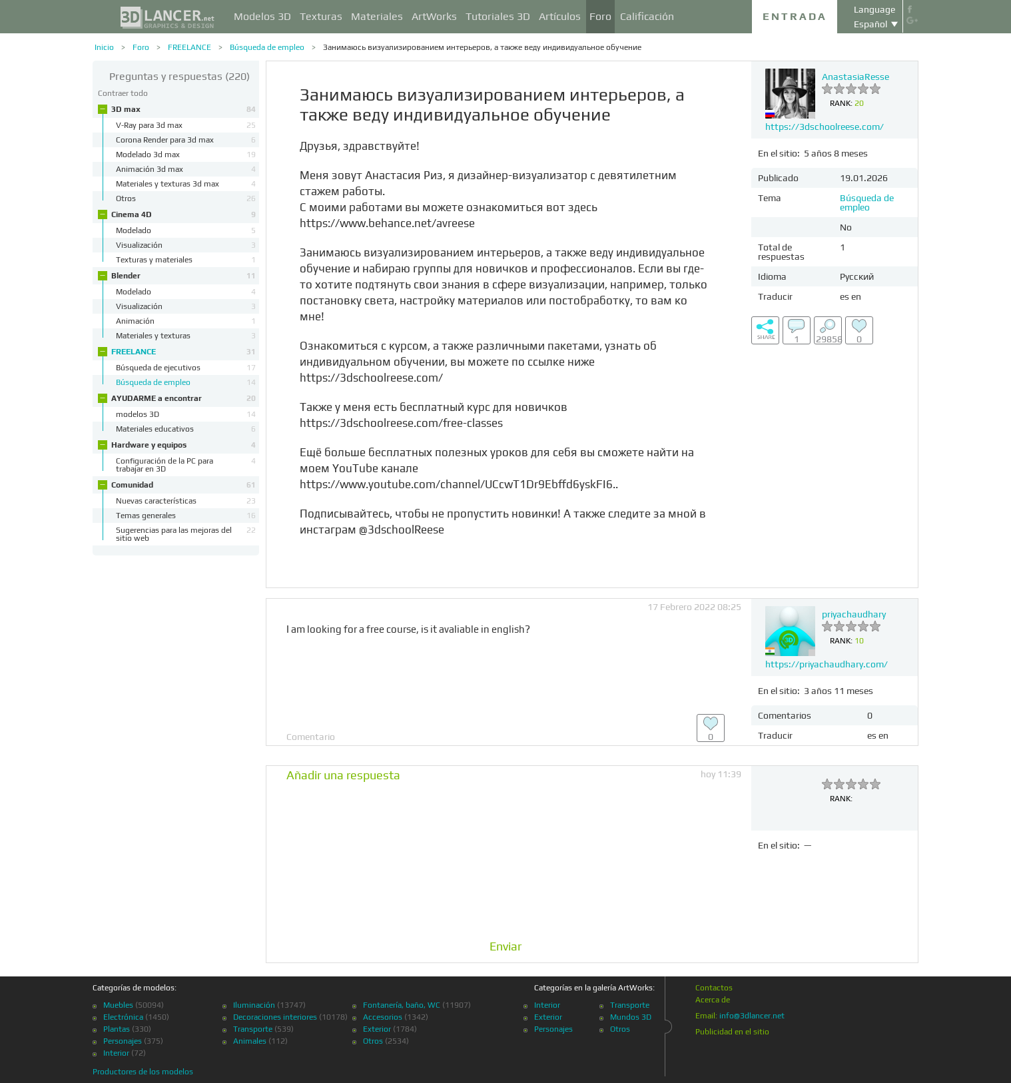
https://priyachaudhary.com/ (826, 664)
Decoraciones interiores (275, 1017)
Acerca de (712, 999)
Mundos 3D (630, 1017)
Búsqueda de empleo (267, 47)
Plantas (116, 1029)
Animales (249, 1041)
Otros (373, 1041)
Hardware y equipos (183, 445)
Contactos (714, 987)
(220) (179, 76)
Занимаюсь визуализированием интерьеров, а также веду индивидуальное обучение (482, 47)
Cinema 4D (183, 214)
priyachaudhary (854, 614)
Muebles (118, 1005)
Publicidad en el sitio (732, 1031)
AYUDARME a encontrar (183, 398)
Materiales (377, 16)
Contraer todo (123, 93)
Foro (600, 16)
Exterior (377, 1029)
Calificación (647, 16)
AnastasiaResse (855, 76)
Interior (116, 1053)
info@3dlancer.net (752, 1015)
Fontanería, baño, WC (401, 1005)
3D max (183, 109)
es (844, 296)
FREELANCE (189, 47)
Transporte (252, 1029)
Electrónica (123, 1017)
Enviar (505, 946)
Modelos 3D (262, 16)
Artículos (560, 16)
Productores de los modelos (143, 1071)
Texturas (321, 16)
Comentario (310, 736)
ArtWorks (434, 16)
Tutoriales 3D (498, 16)
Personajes (122, 1041)
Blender (183, 275)
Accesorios (382, 1017)
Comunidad (183, 485)
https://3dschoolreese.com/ (824, 126)
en (856, 296)
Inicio (104, 47)
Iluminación (254, 1005)
